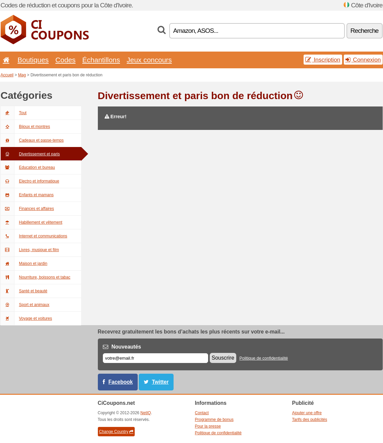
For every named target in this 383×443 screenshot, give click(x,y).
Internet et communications (34, 236)
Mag (22, 75)
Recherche (364, 30)
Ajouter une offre (307, 413)
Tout (14, 113)
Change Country (116, 431)
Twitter (160, 382)
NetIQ (145, 413)
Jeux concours (149, 60)
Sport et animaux (25, 304)
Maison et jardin (24, 263)
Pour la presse (208, 426)
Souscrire (223, 358)
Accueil (7, 75)
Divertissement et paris (30, 154)
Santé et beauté (24, 291)
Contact (202, 413)
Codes (65, 60)
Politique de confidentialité (263, 358)
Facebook (121, 382)
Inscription (322, 59)
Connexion (363, 59)
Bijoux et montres (25, 126)
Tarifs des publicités (309, 419)
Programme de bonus (214, 419)
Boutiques (33, 60)
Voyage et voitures (26, 318)
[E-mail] (155, 358)
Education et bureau (28, 167)
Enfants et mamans (27, 195)
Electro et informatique (30, 181)
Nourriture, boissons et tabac (35, 277)
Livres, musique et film (30, 249)
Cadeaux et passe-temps (32, 140)
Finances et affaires (27, 208)
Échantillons (101, 60)
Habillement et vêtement (31, 222)
